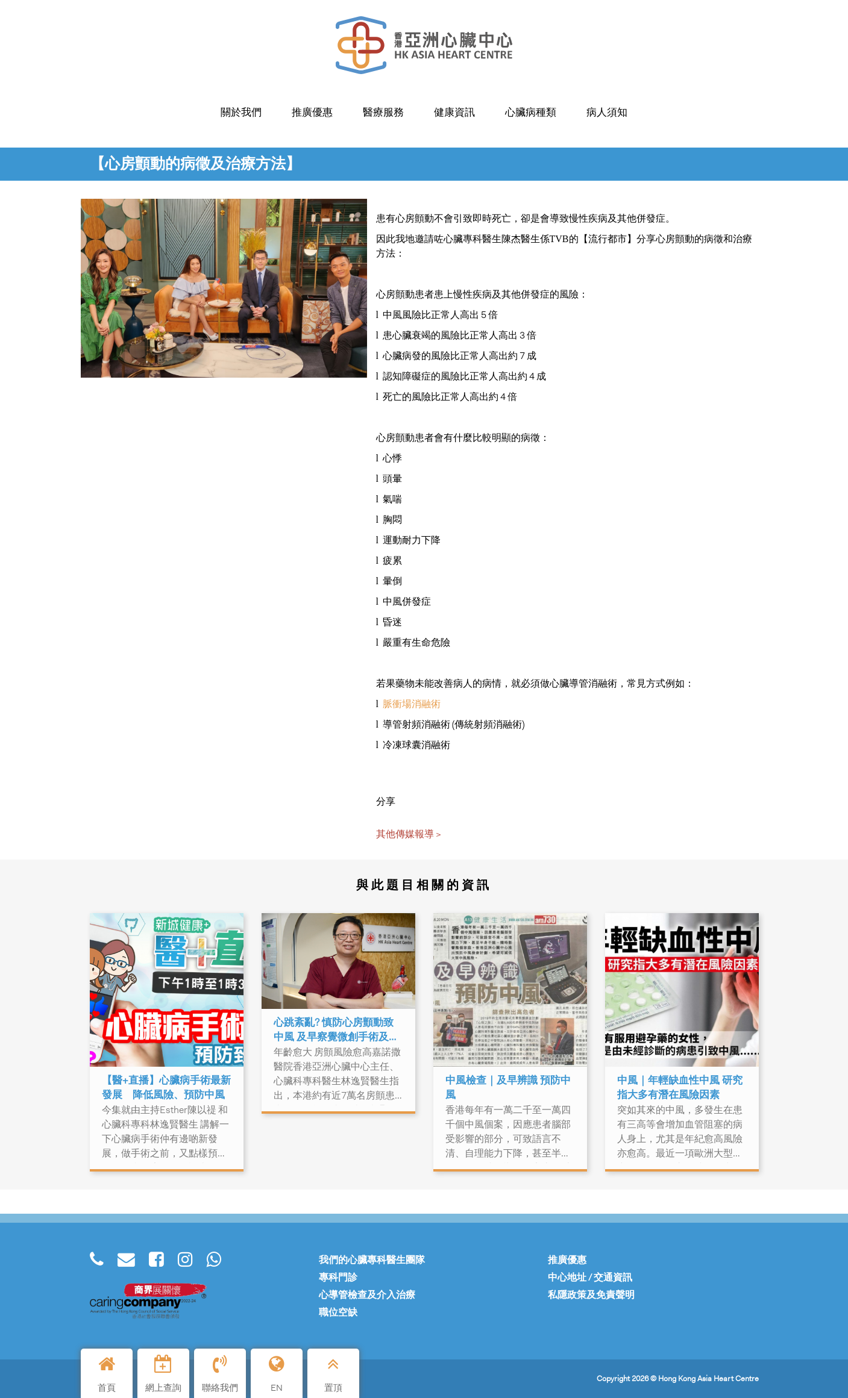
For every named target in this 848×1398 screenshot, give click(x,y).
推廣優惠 (567, 1259)
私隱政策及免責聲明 (591, 1294)
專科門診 (338, 1277)
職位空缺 (338, 1312)
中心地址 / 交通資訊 (590, 1277)
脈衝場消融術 (412, 704)
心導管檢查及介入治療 (367, 1294)
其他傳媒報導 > (408, 834)
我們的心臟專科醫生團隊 (372, 1259)
